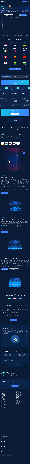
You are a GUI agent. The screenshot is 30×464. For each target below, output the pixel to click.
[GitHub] (4, 442)
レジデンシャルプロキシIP (9, 42)
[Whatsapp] (1, 451)
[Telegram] (4, 451)
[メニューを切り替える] (28, 1)
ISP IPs (26, 42)
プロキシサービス (5, 138)
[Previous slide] (1, 97)
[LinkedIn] (1, 442)
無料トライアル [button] (24, 1)
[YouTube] (3, 442)
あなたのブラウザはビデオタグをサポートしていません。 (15, 159)
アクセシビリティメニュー (4, 461)
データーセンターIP (19, 42)
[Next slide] (29, 97)
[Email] (3, 451)
